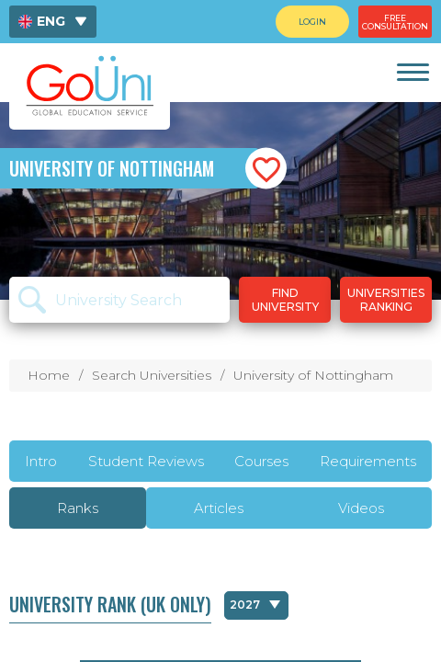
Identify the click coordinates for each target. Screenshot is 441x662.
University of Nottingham (313, 375)
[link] (412, 72)
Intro (41, 461)
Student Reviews (146, 461)
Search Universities (151, 375)
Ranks (77, 508)
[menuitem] (52, 22)
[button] (266, 168)
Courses (261, 461)
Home (49, 375)
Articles (218, 508)
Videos (361, 508)
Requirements (368, 461)
